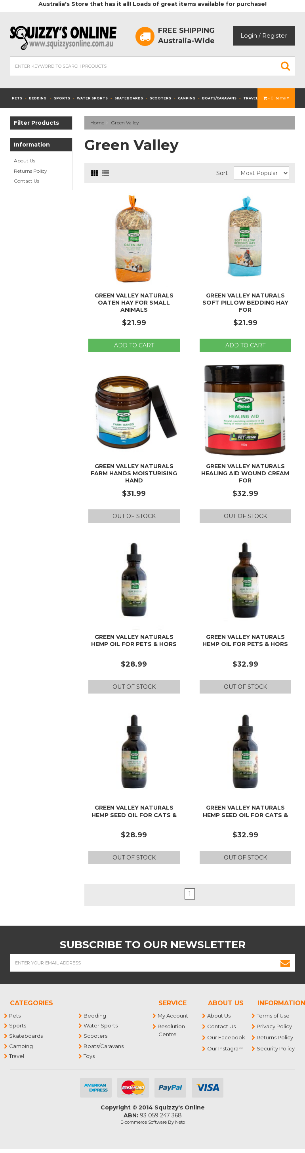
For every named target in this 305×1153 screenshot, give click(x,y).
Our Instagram (226, 1048)
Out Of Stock (134, 516)
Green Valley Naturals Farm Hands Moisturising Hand (134, 473)
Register (274, 35)
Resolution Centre (171, 1030)
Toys (89, 1056)
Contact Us (26, 181)
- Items (276, 98)
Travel (253, 98)
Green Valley (125, 123)
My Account (173, 1015)
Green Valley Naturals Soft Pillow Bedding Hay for (245, 302)
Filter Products (36, 123)
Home (97, 123)
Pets (19, 98)
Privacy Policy (274, 1026)
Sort (222, 173)
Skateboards (130, 98)
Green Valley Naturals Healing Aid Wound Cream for (245, 473)
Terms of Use (273, 1015)
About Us (24, 161)
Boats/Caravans (221, 98)
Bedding (40, 98)
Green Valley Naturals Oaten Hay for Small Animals (134, 302)
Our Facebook (226, 1037)
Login (248, 35)
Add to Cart (134, 345)
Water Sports (94, 98)
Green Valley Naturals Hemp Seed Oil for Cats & (134, 811)
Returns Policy (30, 171)
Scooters (162, 98)
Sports (64, 98)
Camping (189, 98)
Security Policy (276, 1048)
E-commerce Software (143, 1122)
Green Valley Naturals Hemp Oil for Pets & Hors (134, 640)
